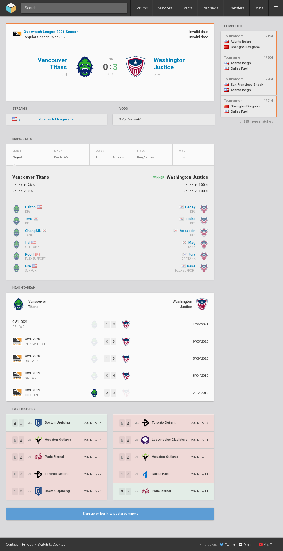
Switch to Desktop (51, 544)
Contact (12, 544)
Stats (259, 8)
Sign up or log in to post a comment (110, 514)
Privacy (27, 544)
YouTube (268, 544)
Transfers (236, 8)
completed (233, 26)
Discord (247, 544)
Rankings (210, 8)
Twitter (227, 544)
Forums (141, 8)
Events (187, 8)
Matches (165, 8)
